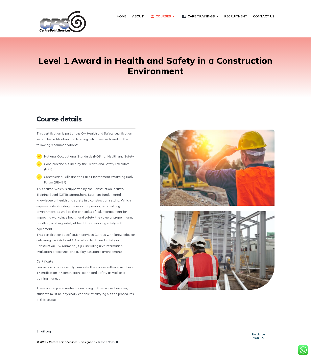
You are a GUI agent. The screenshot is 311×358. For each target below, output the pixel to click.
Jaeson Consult (108, 342)
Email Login (45, 331)
